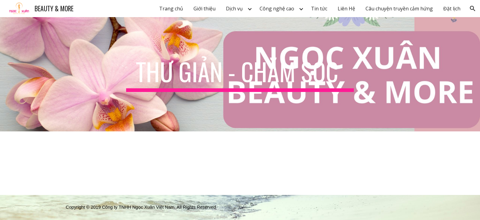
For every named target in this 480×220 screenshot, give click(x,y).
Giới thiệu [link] (204, 8)
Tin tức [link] (319, 8)
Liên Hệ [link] (346, 8)
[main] (240, 74)
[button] (472, 8)
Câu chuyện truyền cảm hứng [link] (399, 8)
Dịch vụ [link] (234, 8)
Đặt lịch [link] (451, 8)
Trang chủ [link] (171, 8)
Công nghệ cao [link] (277, 8)
